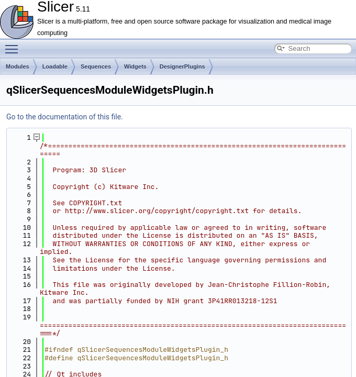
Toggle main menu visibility (14, 44)
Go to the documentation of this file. (64, 117)
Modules (17, 66)
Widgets (135, 66)
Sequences (96, 66)
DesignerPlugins (182, 66)
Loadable (55, 66)
